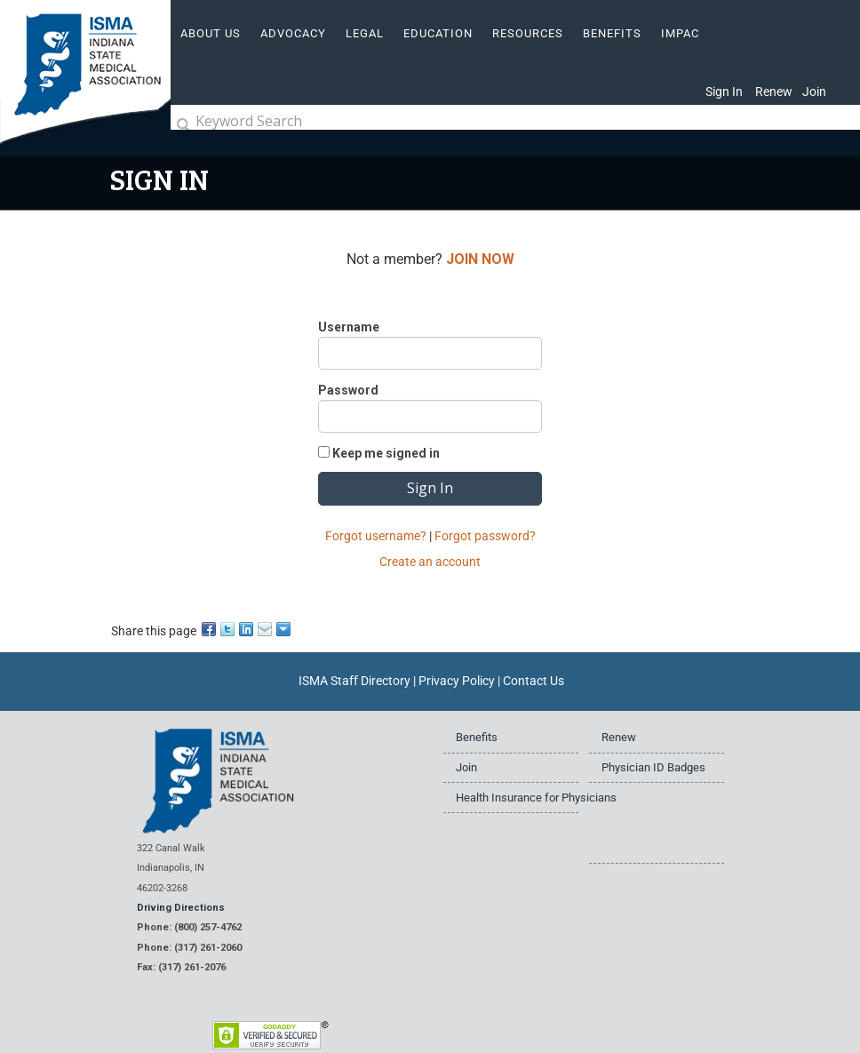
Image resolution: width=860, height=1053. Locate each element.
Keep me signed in (386, 453)
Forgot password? (485, 536)
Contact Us (533, 681)
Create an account (430, 561)
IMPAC (680, 33)
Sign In (724, 91)
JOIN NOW (480, 259)
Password (348, 390)
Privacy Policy (456, 681)
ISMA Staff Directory (354, 681)
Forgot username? (375, 536)
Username (348, 327)
